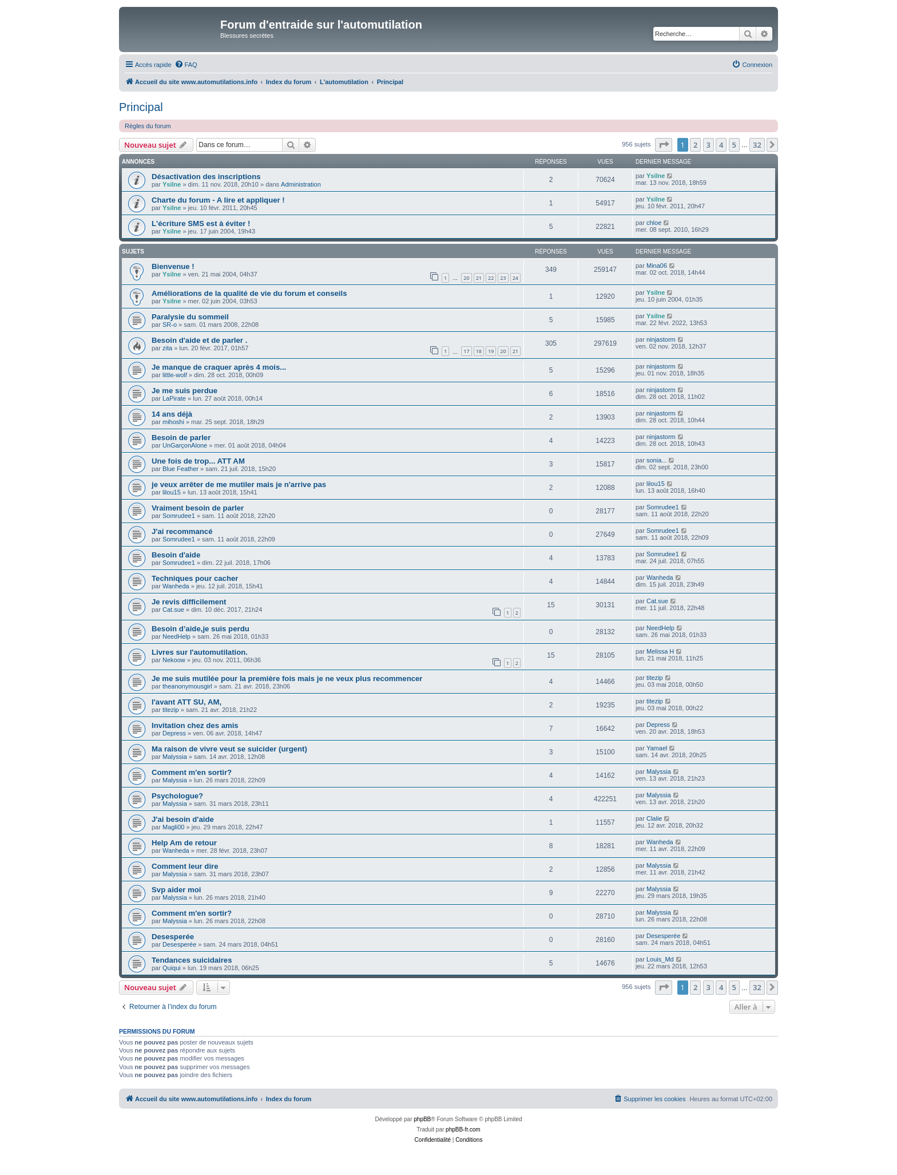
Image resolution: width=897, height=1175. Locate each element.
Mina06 (656, 265)
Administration (301, 184)
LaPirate (174, 398)
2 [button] (695, 145)
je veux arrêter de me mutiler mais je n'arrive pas (239, 484)
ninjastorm (661, 339)
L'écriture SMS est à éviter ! (201, 223)
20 (466, 278)
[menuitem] (185, 65)
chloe (653, 222)
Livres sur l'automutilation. (200, 652)
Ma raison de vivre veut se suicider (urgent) (229, 749)
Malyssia (174, 756)
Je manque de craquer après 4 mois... (219, 367)
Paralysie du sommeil (190, 316)
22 (491, 278)
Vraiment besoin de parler (198, 508)
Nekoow (173, 659)
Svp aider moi (176, 889)
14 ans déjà (172, 414)
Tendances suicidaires (192, 960)
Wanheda (175, 586)
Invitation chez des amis (195, 725)
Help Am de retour (184, 842)
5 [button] (734, 145)
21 (479, 278)
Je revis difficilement (189, 602)
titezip (654, 677)
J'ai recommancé (182, 531)
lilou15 (171, 492)
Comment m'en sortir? (192, 772)
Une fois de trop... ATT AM (198, 461)
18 (479, 351)
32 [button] (757, 145)
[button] (663, 145)
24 (515, 278)
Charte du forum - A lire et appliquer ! (218, 200)
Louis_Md (660, 959)
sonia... (656, 460)
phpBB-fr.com (463, 1129)
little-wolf (174, 374)
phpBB (422, 1119)
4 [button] (721, 145)
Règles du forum (148, 125)
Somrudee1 (178, 515)
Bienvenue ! (173, 266)
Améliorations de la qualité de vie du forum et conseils (249, 293)
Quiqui (171, 967)
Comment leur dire (185, 866)
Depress (174, 733)
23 (503, 278)
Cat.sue (173, 609)
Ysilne (171, 184)
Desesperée (173, 936)
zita (167, 348)
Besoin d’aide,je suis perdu (200, 628)
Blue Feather (180, 468)
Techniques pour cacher (195, 578)
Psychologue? (177, 796)
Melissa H (660, 651)
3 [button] (709, 145)
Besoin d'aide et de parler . (199, 340)
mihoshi (173, 421)
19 (491, 351)
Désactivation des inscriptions (206, 176)
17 (466, 351)
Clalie (654, 818)
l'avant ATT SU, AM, (186, 702)
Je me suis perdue (184, 390)
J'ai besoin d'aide (183, 819)
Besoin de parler (181, 437)
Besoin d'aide (176, 555)
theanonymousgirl (187, 686)
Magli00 (173, 827)
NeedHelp (176, 636)
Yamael (656, 748)
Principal (141, 107)
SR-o (169, 324)
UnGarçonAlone (184, 445)
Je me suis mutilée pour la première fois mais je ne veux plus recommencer (287, 678)
